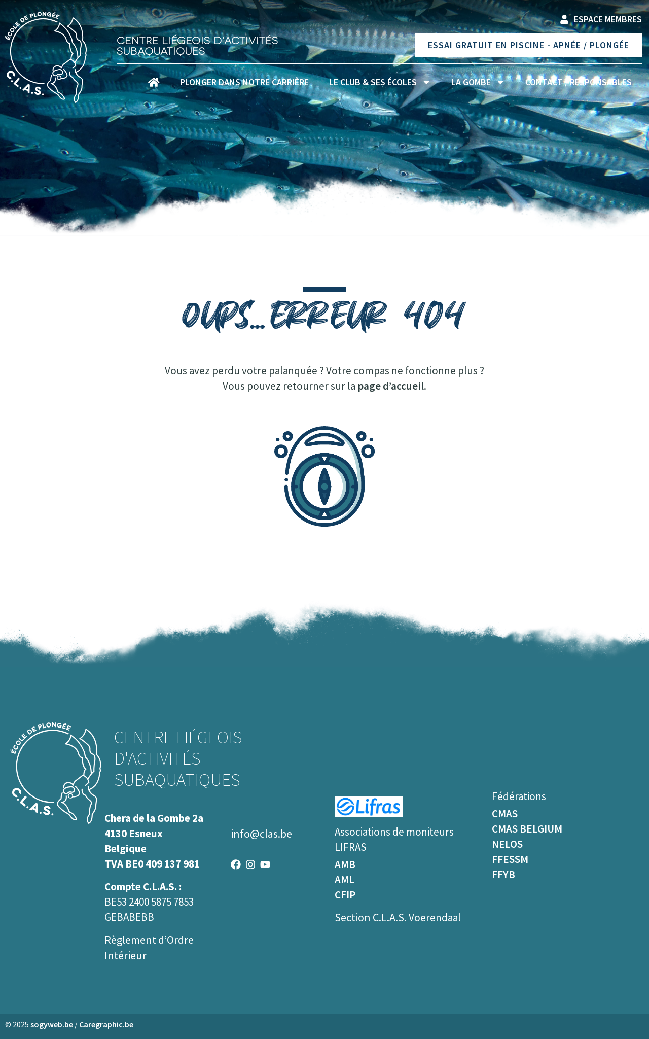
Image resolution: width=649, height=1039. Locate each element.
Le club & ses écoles (380, 82)
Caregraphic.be (106, 1024)
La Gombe (478, 82)
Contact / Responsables (578, 82)
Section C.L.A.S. (372, 917)
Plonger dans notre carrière (244, 82)
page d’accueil (390, 386)
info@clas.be (261, 833)
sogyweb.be (51, 1024)
